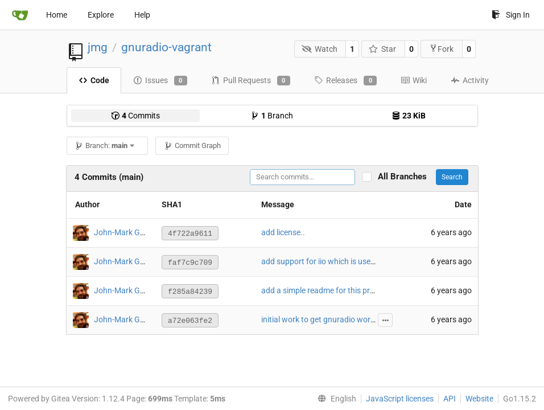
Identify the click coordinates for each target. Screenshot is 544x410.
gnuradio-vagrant (166, 47)
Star (383, 49)
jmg (98, 47)
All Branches (406, 177)
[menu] (334, 398)
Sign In (510, 14)
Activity (470, 80)
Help (142, 14)
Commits (135, 115)
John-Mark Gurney (127, 232)
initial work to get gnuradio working (323, 319)
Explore (101, 14)
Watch (319, 49)
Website (479, 398)
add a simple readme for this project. (325, 290)
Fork (441, 49)
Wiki (414, 80)
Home (56, 14)
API (449, 398)
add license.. (283, 232)
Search (452, 177)
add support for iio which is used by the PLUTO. (344, 261)
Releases (345, 81)
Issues (160, 81)
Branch (271, 115)
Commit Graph (192, 145)
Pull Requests (250, 81)
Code (94, 80)
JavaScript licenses (400, 398)
